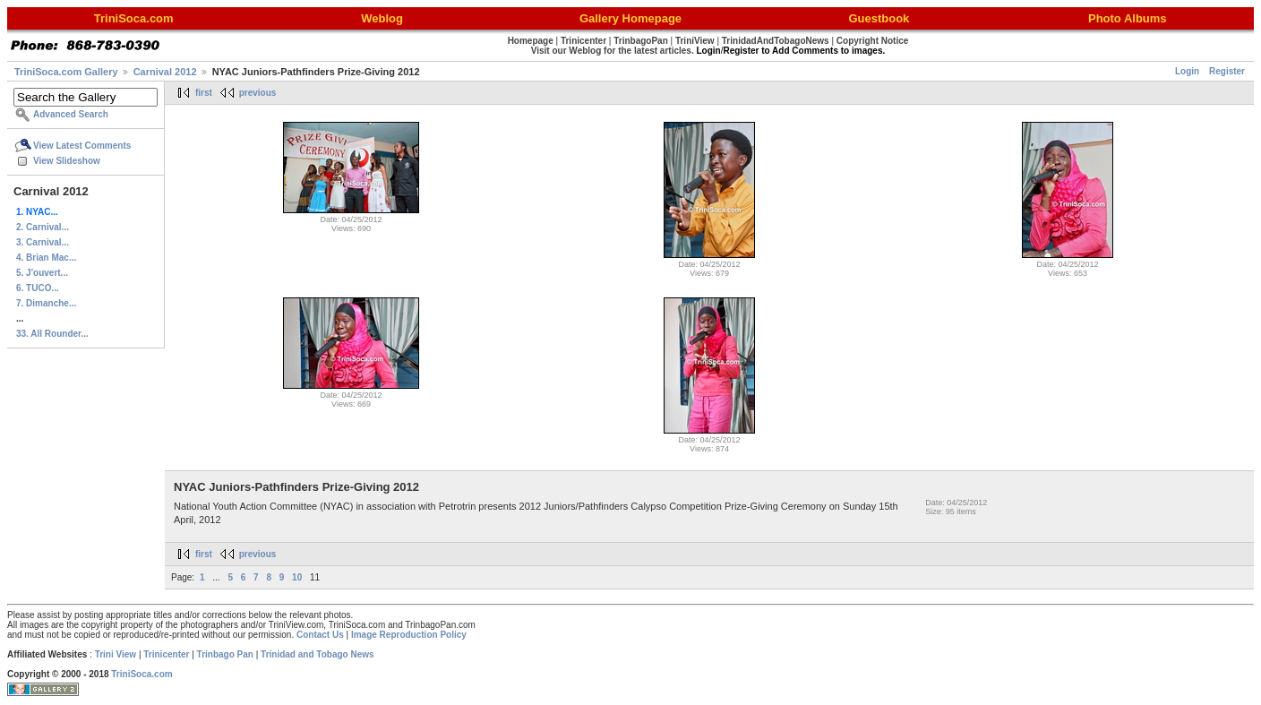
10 (297, 577)
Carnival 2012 (165, 71)
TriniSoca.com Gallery (66, 71)
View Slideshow (66, 161)
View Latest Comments (82, 145)
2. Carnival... (42, 227)
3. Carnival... (42, 242)
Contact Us (320, 635)
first (203, 93)
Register (1227, 71)
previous (258, 93)
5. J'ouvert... (42, 273)
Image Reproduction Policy (409, 635)
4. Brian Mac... (46, 257)
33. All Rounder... (52, 334)
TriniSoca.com (141, 674)
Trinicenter (166, 654)
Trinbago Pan (225, 654)
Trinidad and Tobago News (317, 654)
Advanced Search (70, 114)
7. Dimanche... (46, 303)
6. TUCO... (37, 288)
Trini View (116, 654)
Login (1187, 71)
